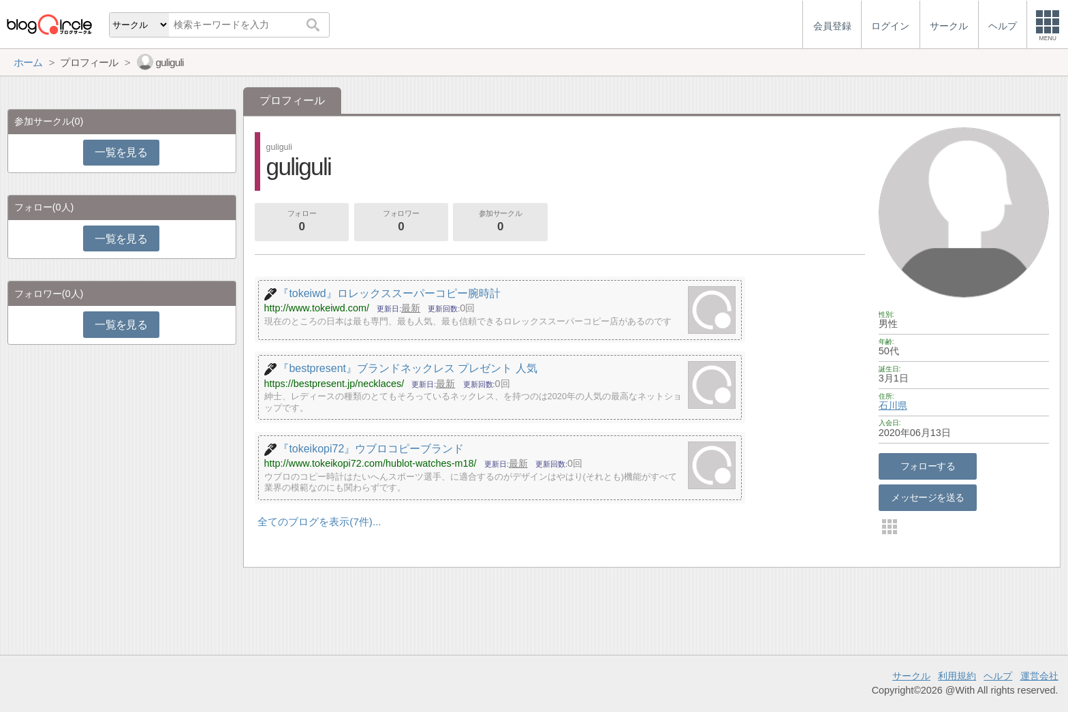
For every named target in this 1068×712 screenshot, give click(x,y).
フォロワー (401, 222)
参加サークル (500, 222)
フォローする (928, 466)
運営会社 (1039, 675)
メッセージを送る (927, 497)
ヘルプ (998, 675)
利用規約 (957, 675)
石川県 (893, 405)
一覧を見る (121, 152)
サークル (911, 675)
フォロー (301, 222)
